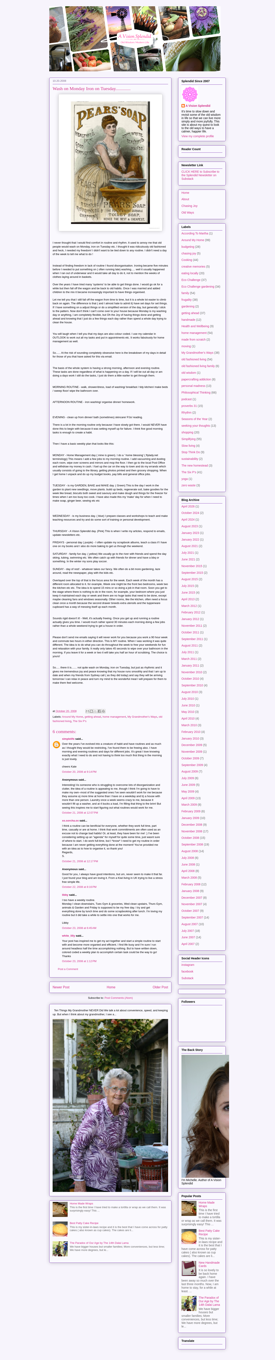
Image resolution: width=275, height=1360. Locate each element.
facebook (187, 971)
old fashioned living (193, 359)
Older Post (160, 987)
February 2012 (190, 612)
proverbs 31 (189, 406)
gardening (187, 306)
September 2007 (192, 917)
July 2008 (187, 857)
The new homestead (194, 465)
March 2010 (189, 725)
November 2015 (191, 566)
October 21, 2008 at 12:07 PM (80, 812)
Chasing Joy (189, 206)
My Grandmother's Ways (142, 716)
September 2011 (192, 639)
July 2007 (187, 930)
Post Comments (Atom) (119, 997)
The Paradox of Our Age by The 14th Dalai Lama (99, 1242)
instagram (187, 964)
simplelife (68, 738)
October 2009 (190, 758)
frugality (186, 299)
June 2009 (188, 784)
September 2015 (192, 572)
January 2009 (190, 818)
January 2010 (190, 738)
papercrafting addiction (196, 379)
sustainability (189, 458)
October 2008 (190, 837)
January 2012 (190, 619)
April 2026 (188, 506)
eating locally (189, 273)
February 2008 (190, 884)
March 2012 (189, 606)
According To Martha (194, 233)
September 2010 (192, 685)
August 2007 (189, 924)
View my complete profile (197, 136)
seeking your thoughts (195, 425)
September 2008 (192, 844)
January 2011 (190, 665)
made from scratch (193, 339)
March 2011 (189, 658)
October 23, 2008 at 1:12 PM (79, 961)
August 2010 (189, 692)
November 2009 (191, 751)
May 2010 (187, 711)
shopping (187, 432)
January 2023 (190, 533)
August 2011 (189, 645)
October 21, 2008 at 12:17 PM (80, 861)
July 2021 (187, 552)
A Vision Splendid (198, 105)
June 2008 (188, 864)
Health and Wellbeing (195, 326)
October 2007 (190, 910)
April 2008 (188, 871)
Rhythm (186, 412)
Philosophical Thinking (195, 392)
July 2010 (187, 698)
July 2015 (187, 586)
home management (114, 716)
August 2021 (189, 546)
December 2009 (191, 745)
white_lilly (68, 935)
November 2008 (191, 831)
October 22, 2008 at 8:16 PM (79, 886)
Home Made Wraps (81, 1203)
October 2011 (190, 632)
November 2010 (191, 672)
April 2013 (188, 599)
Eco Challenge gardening (197, 286)
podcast (186, 399)
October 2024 (190, 513)
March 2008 (189, 877)
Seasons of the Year (194, 419)
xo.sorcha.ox (70, 820)
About (185, 199)
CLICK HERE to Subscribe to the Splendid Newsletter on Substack (200, 175)
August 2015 (189, 579)
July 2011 (187, 652)
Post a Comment (68, 969)
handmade (188, 319)
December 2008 (191, 824)
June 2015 (188, 592)
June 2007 (188, 937)
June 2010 (188, 705)
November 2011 (191, 625)
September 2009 (192, 765)
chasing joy (188, 253)
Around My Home (72, 716)
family (185, 293)
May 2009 (187, 791)
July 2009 (187, 778)
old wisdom (188, 372)
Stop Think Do (190, 452)
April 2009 (188, 798)
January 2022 (190, 539)
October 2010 (190, 678)
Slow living (188, 445)
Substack (187, 978)
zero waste (188, 485)
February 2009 (190, 811)
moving (186, 346)
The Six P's (79, 721)
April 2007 (188, 944)
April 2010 (188, 718)
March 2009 (189, 804)
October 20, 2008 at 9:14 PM (79, 771)
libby (65, 894)
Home (111, 987)
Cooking (186, 260)
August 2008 (189, 851)
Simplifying (188, 439)
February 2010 (190, 731)
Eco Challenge (190, 280)
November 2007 (191, 904)
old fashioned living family (198, 366)
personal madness (193, 385)
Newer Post (61, 987)
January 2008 (190, 891)
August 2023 (189, 526)
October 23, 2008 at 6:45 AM (79, 928)
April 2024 (188, 519)
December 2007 (191, 897)
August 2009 (189, 771)
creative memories (193, 266)
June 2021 (188, 559)
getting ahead (93, 716)
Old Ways (187, 212)
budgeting (187, 246)
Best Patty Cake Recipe (84, 1223)
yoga (184, 479)
